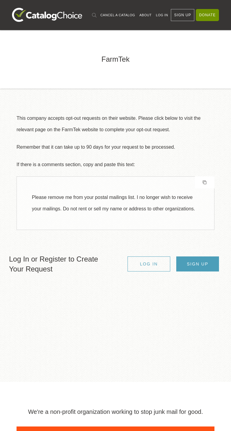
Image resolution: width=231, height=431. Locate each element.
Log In (162, 15)
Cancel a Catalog (117, 15)
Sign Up (182, 15)
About (145, 15)
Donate (207, 15)
